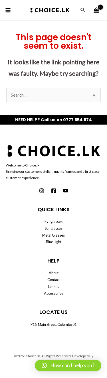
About (53, 273)
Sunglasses (53, 228)
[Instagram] (41, 190)
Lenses (53, 286)
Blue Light (53, 241)
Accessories (53, 293)
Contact (53, 279)
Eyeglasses (53, 221)
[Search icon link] (83, 10)
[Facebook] (53, 190)
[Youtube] (65, 190)
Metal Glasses (53, 235)
